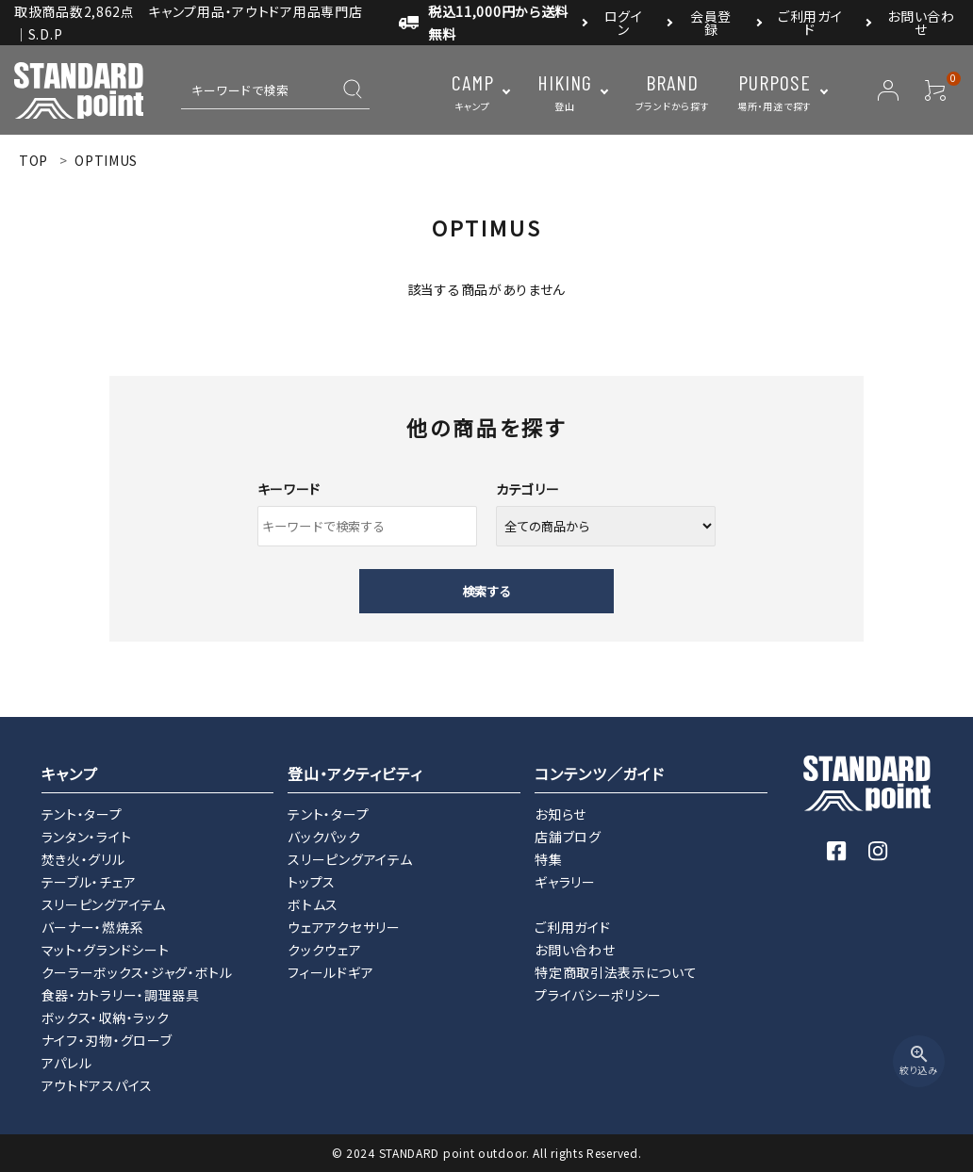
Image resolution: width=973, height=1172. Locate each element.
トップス (312, 881)
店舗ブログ (568, 836)
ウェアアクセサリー (344, 927)
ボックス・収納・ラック (105, 1017)
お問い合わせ (921, 22)
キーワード (289, 489)
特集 (548, 859)
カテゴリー (528, 489)
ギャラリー (565, 881)
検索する (486, 591)
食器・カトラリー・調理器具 (120, 994)
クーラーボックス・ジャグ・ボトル (137, 972)
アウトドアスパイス (97, 1085)
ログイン (623, 22)
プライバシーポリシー (598, 994)
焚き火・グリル (83, 859)
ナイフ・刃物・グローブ (107, 1040)
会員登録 (711, 22)
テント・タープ (82, 814)
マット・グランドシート (105, 949)
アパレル (66, 1062)
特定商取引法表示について (616, 972)
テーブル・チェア (89, 881)
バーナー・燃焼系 (92, 927)
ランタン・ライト (86, 836)
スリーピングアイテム (103, 904)
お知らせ (560, 814)
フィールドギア (330, 972)
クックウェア (324, 949)
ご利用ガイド (810, 22)
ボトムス (313, 904)
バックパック (324, 836)
